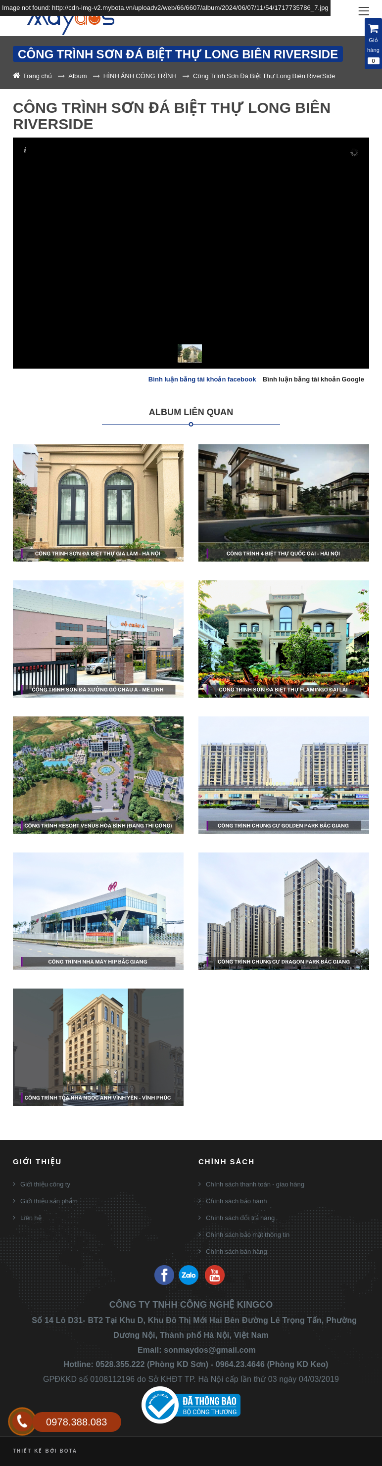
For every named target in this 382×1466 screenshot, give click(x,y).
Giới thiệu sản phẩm (49, 1200)
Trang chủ (37, 75)
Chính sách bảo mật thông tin (247, 1234)
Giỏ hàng (373, 43)
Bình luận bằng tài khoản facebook (202, 379)
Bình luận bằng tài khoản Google (313, 379)
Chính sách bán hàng (236, 1251)
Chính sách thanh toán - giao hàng (255, 1184)
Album (77, 75)
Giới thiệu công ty (45, 1184)
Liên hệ (31, 1217)
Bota (68, 1450)
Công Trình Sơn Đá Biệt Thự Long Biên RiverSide (264, 75)
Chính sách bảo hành (236, 1200)
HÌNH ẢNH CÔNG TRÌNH (140, 75)
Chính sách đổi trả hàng (240, 1217)
